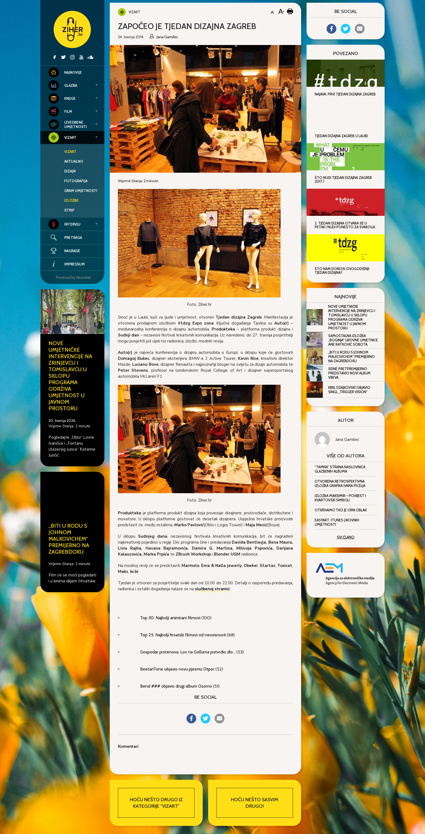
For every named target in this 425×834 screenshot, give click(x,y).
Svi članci (345, 537)
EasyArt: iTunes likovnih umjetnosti (337, 522)
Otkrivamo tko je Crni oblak (341, 510)
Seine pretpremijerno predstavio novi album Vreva (349, 373)
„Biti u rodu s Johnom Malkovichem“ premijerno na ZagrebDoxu (69, 538)
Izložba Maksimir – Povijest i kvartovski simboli (340, 497)
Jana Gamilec (347, 439)
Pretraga (73, 237)
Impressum (67, 264)
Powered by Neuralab (73, 277)
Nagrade (64, 251)
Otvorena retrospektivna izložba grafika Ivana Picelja (340, 483)
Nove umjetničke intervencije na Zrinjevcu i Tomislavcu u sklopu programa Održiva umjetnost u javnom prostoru (351, 317)
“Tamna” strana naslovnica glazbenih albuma (340, 469)
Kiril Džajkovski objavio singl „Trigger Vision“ (349, 389)
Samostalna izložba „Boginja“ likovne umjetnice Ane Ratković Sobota (353, 340)
